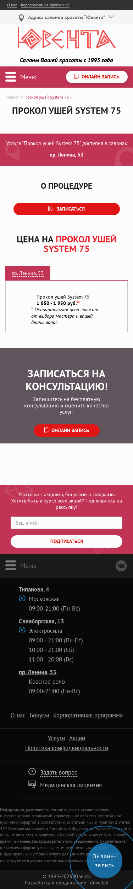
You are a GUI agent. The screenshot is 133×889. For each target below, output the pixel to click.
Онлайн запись (70, 430)
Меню (28, 565)
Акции (77, 738)
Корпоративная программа (45, 4)
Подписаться (66, 541)
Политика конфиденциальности (66, 748)
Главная (12, 97)
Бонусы (39, 715)
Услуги (56, 738)
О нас (12, 4)
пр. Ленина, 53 (67, 154)
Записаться (70, 209)
